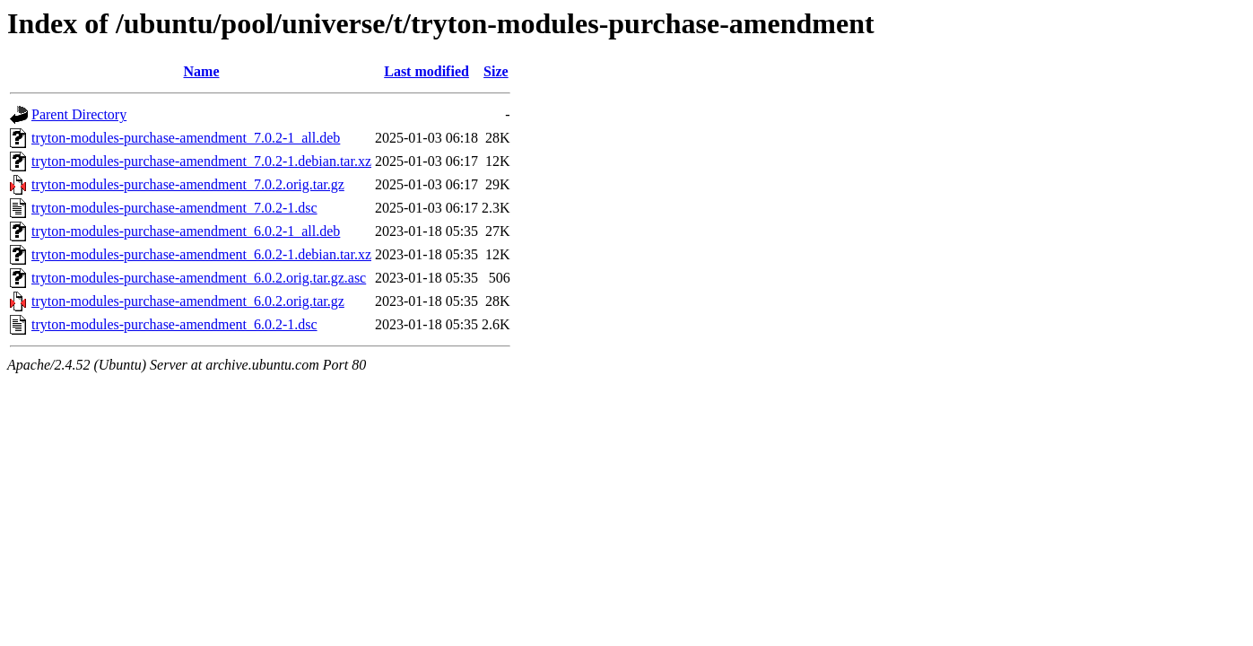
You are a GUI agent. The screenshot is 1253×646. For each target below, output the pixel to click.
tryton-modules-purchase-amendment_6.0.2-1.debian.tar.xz (201, 254)
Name (202, 71)
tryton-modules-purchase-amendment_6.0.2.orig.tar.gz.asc (198, 277)
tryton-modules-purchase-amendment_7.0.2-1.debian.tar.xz (201, 161)
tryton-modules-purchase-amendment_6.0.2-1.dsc (174, 324)
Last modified (426, 71)
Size (496, 71)
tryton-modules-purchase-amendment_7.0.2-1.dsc (174, 207)
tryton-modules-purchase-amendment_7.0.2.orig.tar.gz (187, 184)
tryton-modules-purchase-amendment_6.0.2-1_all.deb (185, 231)
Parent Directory (78, 114)
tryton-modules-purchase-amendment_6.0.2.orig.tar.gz (187, 301)
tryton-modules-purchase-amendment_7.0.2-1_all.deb (185, 137)
